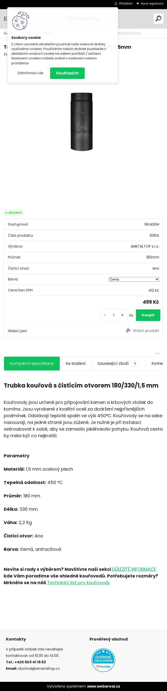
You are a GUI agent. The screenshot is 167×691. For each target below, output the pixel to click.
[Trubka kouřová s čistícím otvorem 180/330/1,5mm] (84, 132)
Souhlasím (67, 73)
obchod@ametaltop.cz (39, 668)
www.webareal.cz (103, 686)
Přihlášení (126, 3)
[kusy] (113, 315)
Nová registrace (152, 3)
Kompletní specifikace (32, 363)
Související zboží (118, 364)
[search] (158, 18)
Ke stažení (76, 363)
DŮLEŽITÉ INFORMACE (134, 569)
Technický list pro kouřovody (78, 582)
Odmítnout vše (30, 73)
